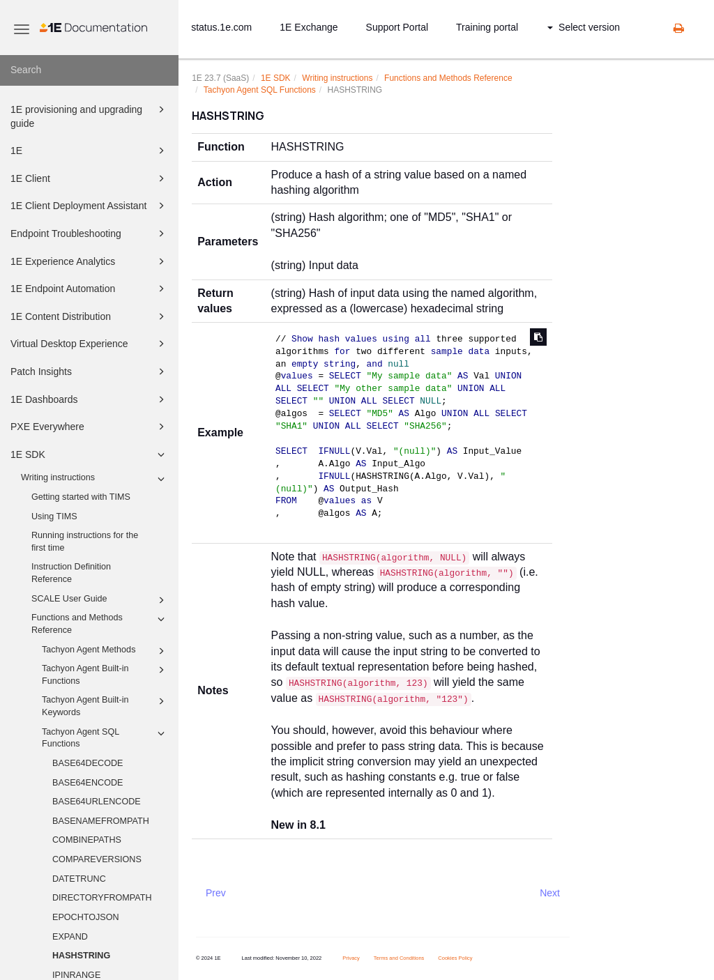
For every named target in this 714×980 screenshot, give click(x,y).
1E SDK (89, 454)
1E (89, 150)
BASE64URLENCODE (96, 801)
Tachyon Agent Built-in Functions (105, 674)
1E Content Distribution (89, 316)
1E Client (89, 178)
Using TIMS (54, 516)
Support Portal (397, 27)
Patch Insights (89, 371)
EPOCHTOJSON (85, 917)
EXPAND (70, 937)
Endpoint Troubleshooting (89, 233)
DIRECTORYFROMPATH (102, 898)
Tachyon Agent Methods (105, 651)
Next (550, 892)
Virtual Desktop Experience (89, 343)
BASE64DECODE (87, 763)
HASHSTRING (81, 955)
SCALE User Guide (100, 600)
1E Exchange (308, 27)
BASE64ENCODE (87, 783)
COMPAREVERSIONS (97, 859)
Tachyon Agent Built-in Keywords (105, 705)
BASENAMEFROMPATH (100, 821)
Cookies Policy (455, 958)
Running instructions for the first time (84, 541)
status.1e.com (221, 27)
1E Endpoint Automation (89, 288)
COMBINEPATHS (86, 840)
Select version (583, 27)
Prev (216, 892)
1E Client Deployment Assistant (89, 205)
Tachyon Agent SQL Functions (105, 737)
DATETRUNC (79, 879)
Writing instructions (95, 479)
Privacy (351, 958)
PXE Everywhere (89, 426)
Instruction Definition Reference (71, 573)
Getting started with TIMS (80, 497)
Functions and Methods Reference (100, 623)
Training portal (487, 27)
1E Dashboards (89, 399)
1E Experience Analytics (89, 261)
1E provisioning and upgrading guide (89, 115)
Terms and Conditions (399, 958)
